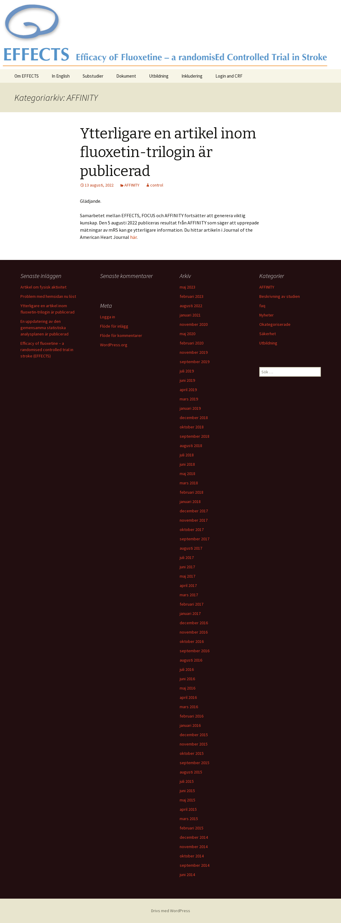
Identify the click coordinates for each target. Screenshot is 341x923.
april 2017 (188, 585)
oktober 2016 (192, 641)
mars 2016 (189, 706)
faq (262, 305)
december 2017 (194, 511)
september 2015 (194, 762)
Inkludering (191, 76)
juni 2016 (187, 678)
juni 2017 (187, 567)
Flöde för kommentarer (121, 335)
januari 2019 (190, 408)
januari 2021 (190, 315)
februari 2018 (191, 492)
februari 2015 (191, 828)
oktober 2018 (192, 427)
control (156, 185)
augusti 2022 (191, 305)
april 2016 (188, 697)
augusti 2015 (191, 772)
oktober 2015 (192, 753)
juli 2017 (187, 557)
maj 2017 (187, 576)
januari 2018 (190, 501)
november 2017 (194, 520)
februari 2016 (191, 716)
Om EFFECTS (26, 76)
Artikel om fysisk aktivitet (43, 287)
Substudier (93, 76)
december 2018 (194, 417)
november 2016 (194, 632)
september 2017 (194, 539)
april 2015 (188, 809)
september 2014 (194, 865)
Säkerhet (267, 333)
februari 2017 (191, 604)
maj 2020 (187, 333)
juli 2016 (187, 669)
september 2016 (194, 650)
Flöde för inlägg (114, 326)
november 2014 (194, 846)
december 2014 (194, 837)
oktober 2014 (192, 856)
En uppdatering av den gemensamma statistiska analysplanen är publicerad (44, 328)
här (133, 237)
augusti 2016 (191, 660)
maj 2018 (187, 473)
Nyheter (266, 315)
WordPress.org (113, 344)
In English (61, 76)
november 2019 (194, 352)
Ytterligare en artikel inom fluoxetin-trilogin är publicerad (168, 152)
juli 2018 (187, 455)
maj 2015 (187, 800)
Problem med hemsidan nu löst (48, 296)
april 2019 (188, 389)
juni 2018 (187, 464)
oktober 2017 (192, 529)
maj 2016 (187, 688)
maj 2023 (187, 287)
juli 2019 (187, 371)
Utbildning (159, 76)
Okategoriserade (275, 324)
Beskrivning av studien (279, 296)
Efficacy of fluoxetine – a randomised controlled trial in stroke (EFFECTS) (46, 350)
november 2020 (194, 324)
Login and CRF (228, 76)
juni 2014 (187, 874)
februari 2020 (191, 343)
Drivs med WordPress (170, 910)
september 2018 (194, 436)
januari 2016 (190, 725)
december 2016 (194, 622)
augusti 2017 (191, 548)
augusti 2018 (191, 445)
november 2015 (194, 744)
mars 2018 (189, 483)
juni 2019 (187, 380)
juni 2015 (187, 790)
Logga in (107, 317)
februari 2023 (191, 296)
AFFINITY (131, 185)
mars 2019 (189, 399)
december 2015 (194, 734)
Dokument (126, 76)
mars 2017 (189, 594)
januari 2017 (190, 613)
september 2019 (194, 361)
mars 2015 (189, 818)
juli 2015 (187, 781)
